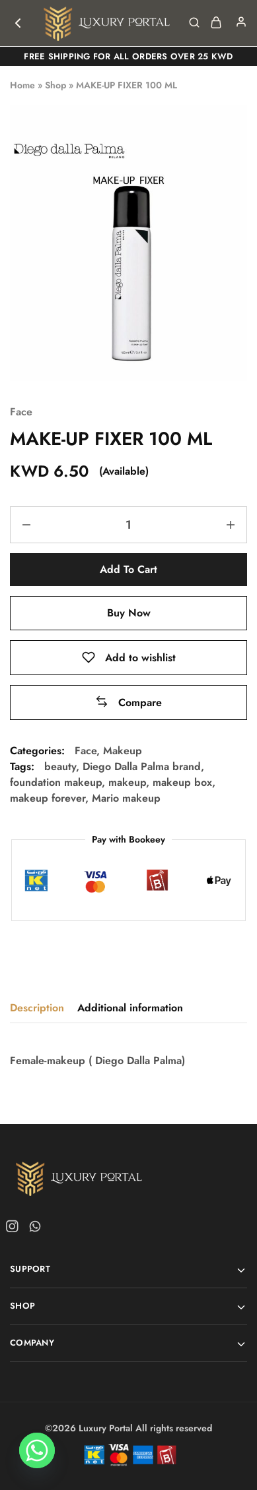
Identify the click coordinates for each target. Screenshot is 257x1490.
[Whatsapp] (37, 1456)
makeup (127, 782)
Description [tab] (37, 1007)
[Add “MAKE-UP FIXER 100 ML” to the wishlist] (129, 657)
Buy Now (129, 612)
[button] (128, 702)
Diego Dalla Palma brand (142, 766)
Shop (55, 85)
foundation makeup (56, 782)
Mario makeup (126, 798)
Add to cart (128, 569)
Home (22, 85)
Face (21, 411)
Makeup (122, 750)
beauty (60, 766)
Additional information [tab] (130, 1007)
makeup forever (47, 798)
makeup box (182, 782)
